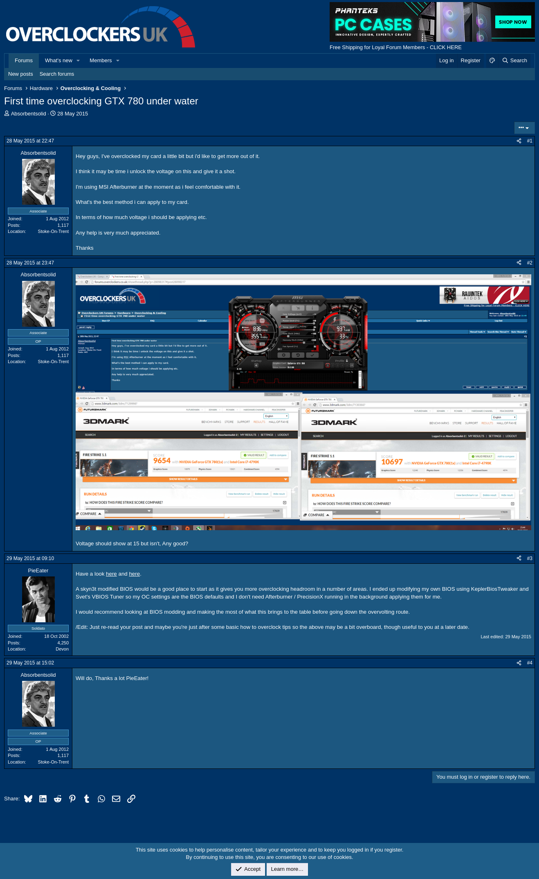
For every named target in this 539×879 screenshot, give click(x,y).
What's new (58, 60)
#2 (529, 263)
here (111, 574)
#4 (529, 663)
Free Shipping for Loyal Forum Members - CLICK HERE (396, 47)
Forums (24, 60)
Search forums (57, 74)
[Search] (514, 61)
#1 (529, 141)
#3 (529, 558)
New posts (20, 74)
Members (101, 60)
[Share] (519, 141)
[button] (78, 61)
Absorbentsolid (28, 114)
